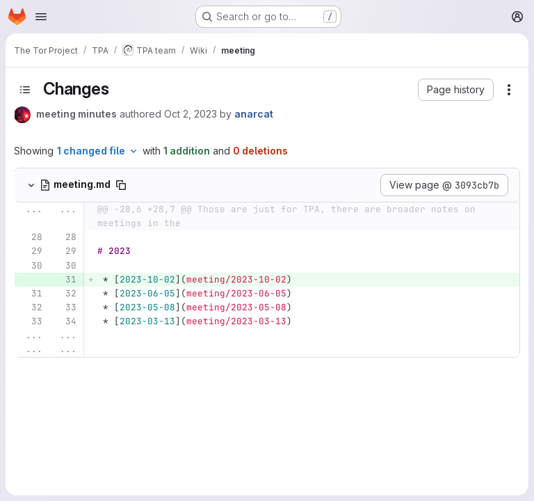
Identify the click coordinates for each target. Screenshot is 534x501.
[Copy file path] (121, 185)
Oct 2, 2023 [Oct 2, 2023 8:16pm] (190, 114)
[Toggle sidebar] (25, 90)
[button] (456, 90)
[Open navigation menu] (41, 17)
